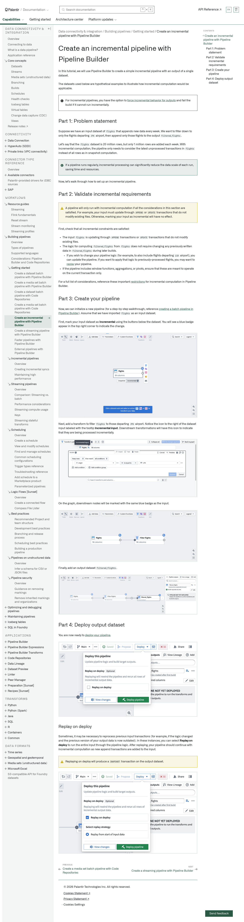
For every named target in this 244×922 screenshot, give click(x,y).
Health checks (20, 99)
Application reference (21, 55)
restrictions (138, 281)
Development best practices (32, 528)
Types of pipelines (22, 248)
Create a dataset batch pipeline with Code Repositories (29, 296)
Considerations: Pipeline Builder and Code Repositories (30, 260)
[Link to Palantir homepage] (12, 9)
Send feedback (219, 913)
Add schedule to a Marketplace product (28, 479)
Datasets (16, 66)
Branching (17, 82)
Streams (16, 71)
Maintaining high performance (25, 376)
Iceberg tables (20, 104)
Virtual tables (19, 110)
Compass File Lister (27, 508)
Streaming (17, 209)
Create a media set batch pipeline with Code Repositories (30, 308)
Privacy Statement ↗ (76, 899)
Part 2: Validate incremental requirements (216, 61)
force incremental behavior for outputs (151, 100)
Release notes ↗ (18, 126)
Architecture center (69, 19)
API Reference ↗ (209, 9)
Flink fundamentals (23, 215)
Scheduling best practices (31, 543)
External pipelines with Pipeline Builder (29, 351)
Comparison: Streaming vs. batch (32, 397)
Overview (13, 39)
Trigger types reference (29, 466)
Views (14, 121)
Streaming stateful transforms (26, 422)
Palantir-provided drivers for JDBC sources (29, 182)
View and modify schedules (32, 446)
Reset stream (19, 220)
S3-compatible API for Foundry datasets (27, 776)
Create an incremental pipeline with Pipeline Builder (29, 322)
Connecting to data (20, 44)
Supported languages (24, 253)
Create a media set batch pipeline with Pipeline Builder (33, 284)
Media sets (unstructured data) (30, 77)
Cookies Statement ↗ (77, 893)
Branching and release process (29, 536)
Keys (17, 415)
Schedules (18, 93)
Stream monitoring (23, 226)
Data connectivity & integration (80, 31)
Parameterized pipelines (30, 486)
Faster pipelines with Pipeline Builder (28, 342)
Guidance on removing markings (29, 591)
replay (70, 264)
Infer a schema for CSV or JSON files (31, 571)
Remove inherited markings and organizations (32, 600)
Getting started (40, 19)
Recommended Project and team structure (32, 521)
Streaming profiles (22, 231)
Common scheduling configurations (28, 459)
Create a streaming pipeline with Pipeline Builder (32, 332)
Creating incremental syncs (32, 369)
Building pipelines (117, 31)
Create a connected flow (30, 503)
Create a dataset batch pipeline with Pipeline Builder (33, 275)
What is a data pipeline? (23, 50)
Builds (15, 88)
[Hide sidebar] (49, 28)
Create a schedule (26, 440)
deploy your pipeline (97, 635)
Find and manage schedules (33, 451)
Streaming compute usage (31, 409)
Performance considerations (32, 404)
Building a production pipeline (28, 550)
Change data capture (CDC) (29, 115)
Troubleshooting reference (31, 472)
